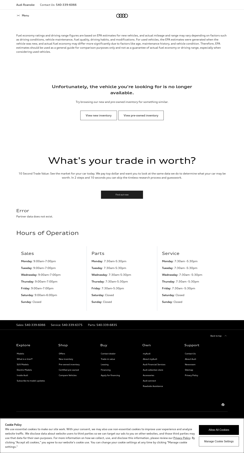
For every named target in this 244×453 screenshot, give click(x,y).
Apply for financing (110, 375)
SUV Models (23, 364)
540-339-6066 (66, 4)
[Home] (22, 16)
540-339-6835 (106, 325)
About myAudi (150, 359)
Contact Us (190, 353)
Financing (106, 370)
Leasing (105, 364)
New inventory (66, 359)
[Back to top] (219, 336)
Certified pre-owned (69, 370)
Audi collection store (153, 370)
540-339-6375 (72, 325)
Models (20, 353)
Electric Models (24, 370)
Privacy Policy (191, 375)
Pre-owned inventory (69, 364)
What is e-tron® (25, 359)
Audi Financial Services (154, 364)
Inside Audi (22, 375)
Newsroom (190, 364)
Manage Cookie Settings (219, 441)
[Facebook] (223, 404)
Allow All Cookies (219, 429)
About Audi (190, 359)
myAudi (146, 353)
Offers (62, 353)
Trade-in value (108, 359)
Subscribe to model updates (31, 380)
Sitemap (189, 370)
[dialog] (122, 435)
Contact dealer (108, 353)
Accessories (148, 375)
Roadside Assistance (153, 386)
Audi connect (149, 380)
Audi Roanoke (25, 4)
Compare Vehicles (68, 375)
